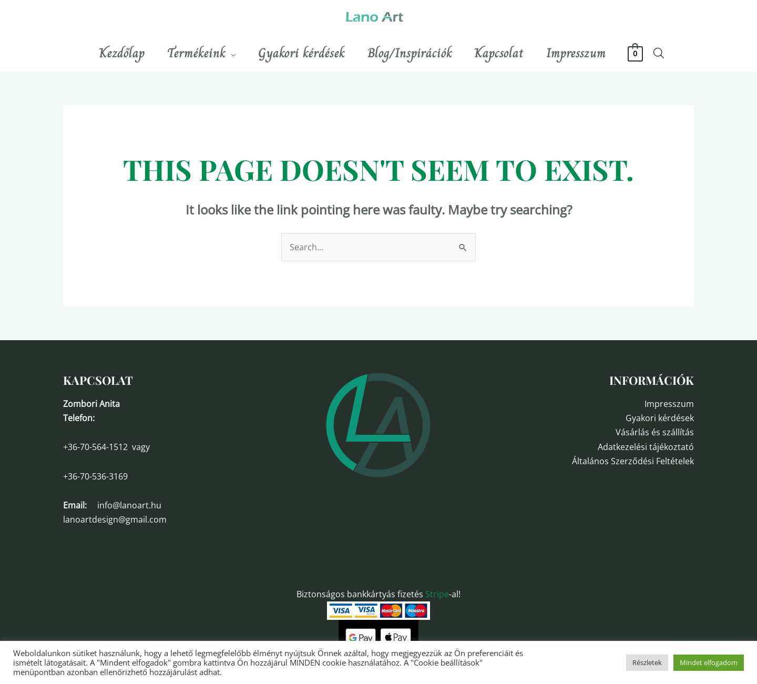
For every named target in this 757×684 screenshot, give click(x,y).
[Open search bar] (670, 53)
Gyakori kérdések (660, 418)
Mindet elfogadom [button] (709, 662)
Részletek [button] (647, 662)
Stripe (437, 594)
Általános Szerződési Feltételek (633, 461)
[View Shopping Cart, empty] (647, 53)
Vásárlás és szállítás (655, 432)
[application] (225, 53)
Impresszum (669, 404)
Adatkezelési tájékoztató (646, 447)
